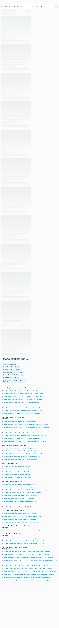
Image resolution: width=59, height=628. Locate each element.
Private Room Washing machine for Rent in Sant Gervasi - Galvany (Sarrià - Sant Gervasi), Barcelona (16, 560)
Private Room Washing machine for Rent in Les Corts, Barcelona (16, 469)
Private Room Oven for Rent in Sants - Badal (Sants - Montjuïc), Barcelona (16, 432)
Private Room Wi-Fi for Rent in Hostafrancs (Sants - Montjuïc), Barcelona (16, 538)
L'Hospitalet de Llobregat (9, 364)
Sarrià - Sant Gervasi (18, 372)
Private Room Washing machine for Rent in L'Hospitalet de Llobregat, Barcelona (16, 396)
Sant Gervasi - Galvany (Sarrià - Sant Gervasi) (12, 381)
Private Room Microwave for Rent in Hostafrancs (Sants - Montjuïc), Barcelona (16, 543)
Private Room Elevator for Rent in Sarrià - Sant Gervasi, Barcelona (16, 522)
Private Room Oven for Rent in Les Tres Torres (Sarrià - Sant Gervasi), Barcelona (16, 530)
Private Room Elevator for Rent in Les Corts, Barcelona (16, 477)
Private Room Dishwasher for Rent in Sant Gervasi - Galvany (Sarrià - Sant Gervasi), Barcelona (16, 557)
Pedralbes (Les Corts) (8, 369)
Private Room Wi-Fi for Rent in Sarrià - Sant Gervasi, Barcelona (16, 513)
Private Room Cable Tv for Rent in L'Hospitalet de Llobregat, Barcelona (16, 405)
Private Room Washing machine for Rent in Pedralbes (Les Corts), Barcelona (16, 453)
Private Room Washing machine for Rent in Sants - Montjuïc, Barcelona (16, 492)
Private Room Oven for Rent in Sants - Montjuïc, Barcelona (16, 498)
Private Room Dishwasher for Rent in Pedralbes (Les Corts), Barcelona (16, 451)
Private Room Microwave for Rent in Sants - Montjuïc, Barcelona (16, 495)
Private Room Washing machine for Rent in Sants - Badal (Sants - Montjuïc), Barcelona (16, 427)
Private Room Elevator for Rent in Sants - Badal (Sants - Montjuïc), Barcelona (16, 438)
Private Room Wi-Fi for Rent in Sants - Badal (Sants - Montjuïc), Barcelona (16, 421)
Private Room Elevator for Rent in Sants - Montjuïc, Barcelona (16, 507)
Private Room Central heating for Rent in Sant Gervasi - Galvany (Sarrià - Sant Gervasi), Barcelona (16, 554)
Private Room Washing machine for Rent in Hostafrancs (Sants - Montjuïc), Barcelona (16, 540)
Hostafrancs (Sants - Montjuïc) (11, 377)
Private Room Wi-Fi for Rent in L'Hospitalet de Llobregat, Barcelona (16, 390)
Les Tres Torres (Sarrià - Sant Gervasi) (13, 375)
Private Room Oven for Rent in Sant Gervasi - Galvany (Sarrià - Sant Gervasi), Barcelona (16, 565)
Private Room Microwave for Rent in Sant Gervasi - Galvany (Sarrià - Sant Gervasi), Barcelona (16, 563)
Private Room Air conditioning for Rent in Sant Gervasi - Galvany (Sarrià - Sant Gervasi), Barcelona (16, 571)
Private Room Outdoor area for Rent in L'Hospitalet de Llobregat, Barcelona (16, 410)
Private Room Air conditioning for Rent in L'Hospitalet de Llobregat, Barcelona (16, 407)
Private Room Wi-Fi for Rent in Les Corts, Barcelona (16, 466)
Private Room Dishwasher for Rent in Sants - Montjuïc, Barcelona (16, 489)
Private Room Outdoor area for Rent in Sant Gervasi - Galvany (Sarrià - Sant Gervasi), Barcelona (16, 574)
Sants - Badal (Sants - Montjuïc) (11, 366)
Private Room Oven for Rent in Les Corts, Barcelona (16, 474)
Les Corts (18, 369)
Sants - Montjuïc (7, 372)
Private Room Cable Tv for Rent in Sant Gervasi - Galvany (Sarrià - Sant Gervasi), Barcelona (16, 568)
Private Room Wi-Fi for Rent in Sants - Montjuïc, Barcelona (16, 484)
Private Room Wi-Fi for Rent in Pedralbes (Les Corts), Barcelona (16, 448)
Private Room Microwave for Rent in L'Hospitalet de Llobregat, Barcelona (16, 399)
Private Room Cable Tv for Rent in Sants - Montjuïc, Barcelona (16, 501)
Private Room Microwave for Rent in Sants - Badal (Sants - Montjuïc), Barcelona (16, 430)
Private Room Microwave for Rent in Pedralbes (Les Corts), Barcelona (16, 456)
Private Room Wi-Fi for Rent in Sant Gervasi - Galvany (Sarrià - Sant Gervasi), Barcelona (16, 551)
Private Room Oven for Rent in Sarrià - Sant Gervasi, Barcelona (16, 519)
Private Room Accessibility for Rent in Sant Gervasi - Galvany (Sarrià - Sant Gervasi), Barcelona (16, 580)
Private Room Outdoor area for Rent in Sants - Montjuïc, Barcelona (16, 504)
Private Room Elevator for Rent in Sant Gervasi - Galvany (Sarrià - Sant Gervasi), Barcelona (16, 577)
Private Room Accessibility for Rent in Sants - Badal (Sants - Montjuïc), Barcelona (16, 441)
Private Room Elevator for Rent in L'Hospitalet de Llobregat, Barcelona (16, 413)
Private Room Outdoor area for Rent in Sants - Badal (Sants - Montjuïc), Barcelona (16, 435)
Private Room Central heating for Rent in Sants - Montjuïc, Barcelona (16, 487)
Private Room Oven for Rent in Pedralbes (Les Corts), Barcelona (16, 459)
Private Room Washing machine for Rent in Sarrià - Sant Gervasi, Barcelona (16, 516)
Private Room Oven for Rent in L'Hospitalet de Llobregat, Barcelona (16, 402)
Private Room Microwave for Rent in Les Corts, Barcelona (16, 471)
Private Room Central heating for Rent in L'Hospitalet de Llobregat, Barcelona (16, 393)
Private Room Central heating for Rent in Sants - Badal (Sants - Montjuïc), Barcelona (16, 424)
